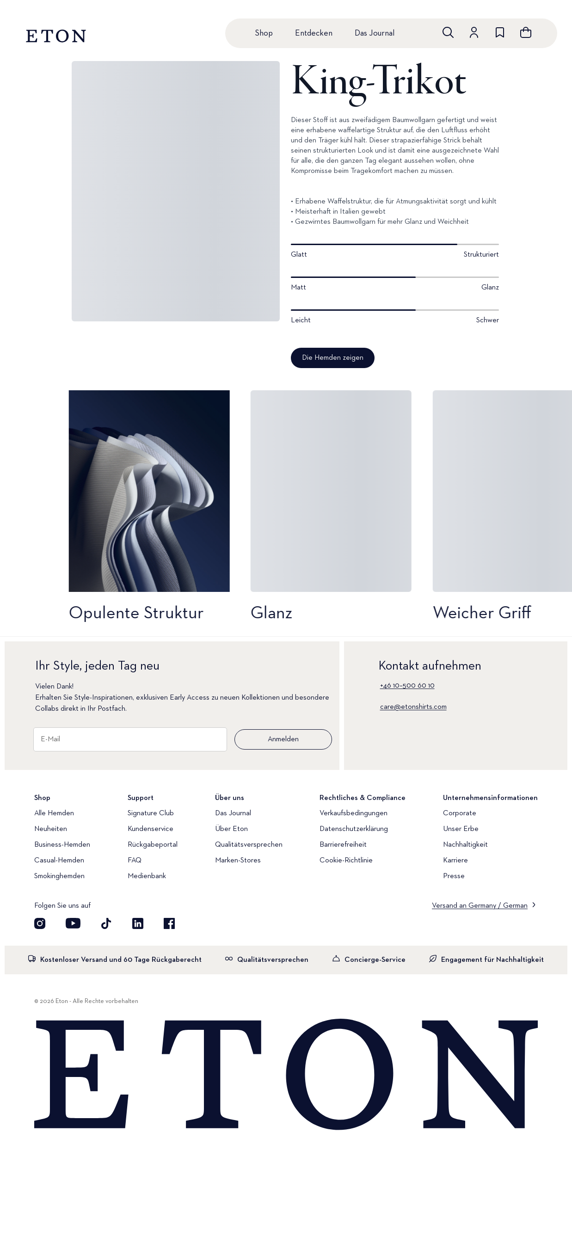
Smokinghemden (59, 876)
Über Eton (231, 829)
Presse (454, 876)
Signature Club (151, 813)
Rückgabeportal (153, 845)
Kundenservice (150, 829)
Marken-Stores (238, 860)
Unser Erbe (461, 829)
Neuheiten (50, 829)
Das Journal (374, 33)
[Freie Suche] (448, 32)
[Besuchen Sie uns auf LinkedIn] (137, 923)
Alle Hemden (54, 813)
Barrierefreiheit (343, 845)
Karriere (455, 860)
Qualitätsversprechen (249, 845)
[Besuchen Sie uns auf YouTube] (73, 923)
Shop (264, 33)
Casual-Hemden (59, 860)
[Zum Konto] (474, 32)
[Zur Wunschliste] (499, 32)
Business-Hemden (62, 845)
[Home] (286, 1075)
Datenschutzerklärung (354, 829)
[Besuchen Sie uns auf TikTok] (106, 923)
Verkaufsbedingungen (353, 813)
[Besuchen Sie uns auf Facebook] (169, 923)
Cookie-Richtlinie (346, 860)
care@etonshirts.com (413, 707)
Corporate (459, 813)
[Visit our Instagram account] (39, 923)
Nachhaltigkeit (465, 845)
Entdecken (313, 33)
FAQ (134, 860)
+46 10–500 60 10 (407, 685)
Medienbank (147, 876)
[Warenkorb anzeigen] (525, 32)
